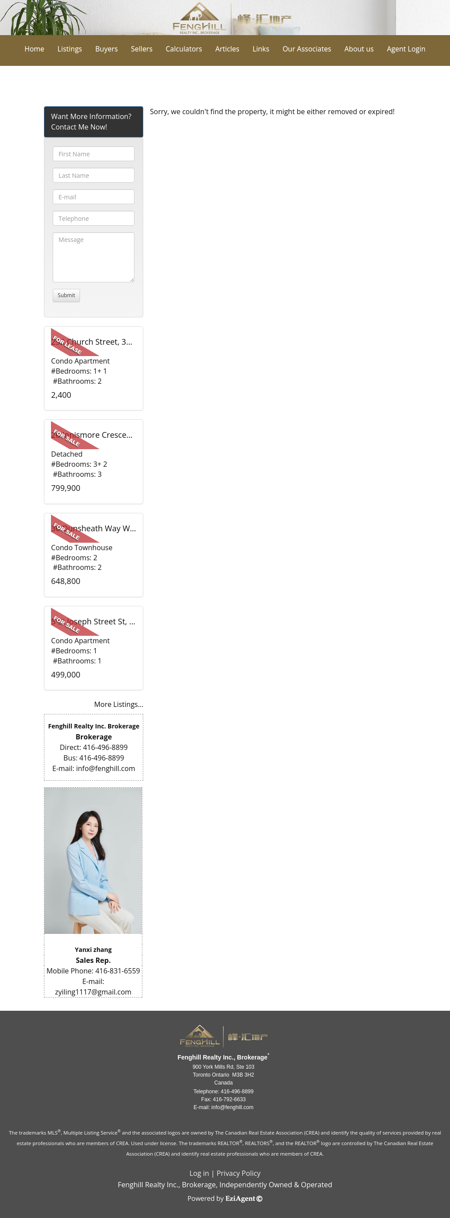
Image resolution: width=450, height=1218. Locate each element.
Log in (199, 1173)
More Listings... (118, 704)
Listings (70, 49)
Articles (227, 49)
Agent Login (406, 49)
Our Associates (307, 49)
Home (34, 49)
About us (359, 49)
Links (261, 49)
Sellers (141, 49)
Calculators (184, 49)
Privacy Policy (239, 1173)
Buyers (106, 49)
